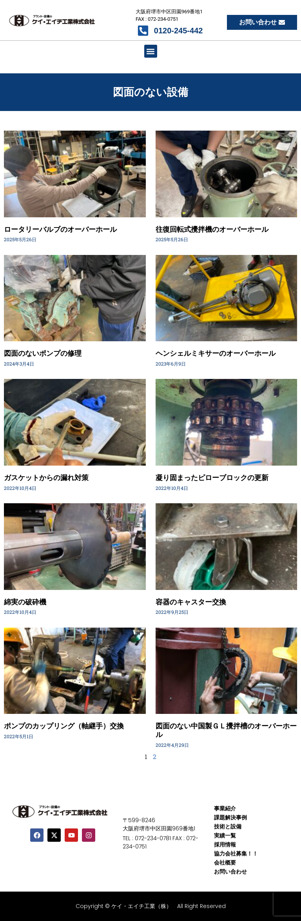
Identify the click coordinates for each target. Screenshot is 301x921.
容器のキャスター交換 (191, 602)
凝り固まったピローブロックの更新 (212, 477)
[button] (150, 51)
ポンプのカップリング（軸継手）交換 (64, 726)
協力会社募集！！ (236, 853)
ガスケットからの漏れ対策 (46, 477)
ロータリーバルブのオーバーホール (60, 229)
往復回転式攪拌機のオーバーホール (212, 229)
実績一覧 (225, 835)
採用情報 (225, 844)
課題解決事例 (230, 817)
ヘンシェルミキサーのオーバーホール (216, 353)
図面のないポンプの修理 (43, 353)
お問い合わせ (230, 871)
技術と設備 (227, 826)
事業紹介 (225, 808)
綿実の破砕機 (25, 602)
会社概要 (225, 862)
